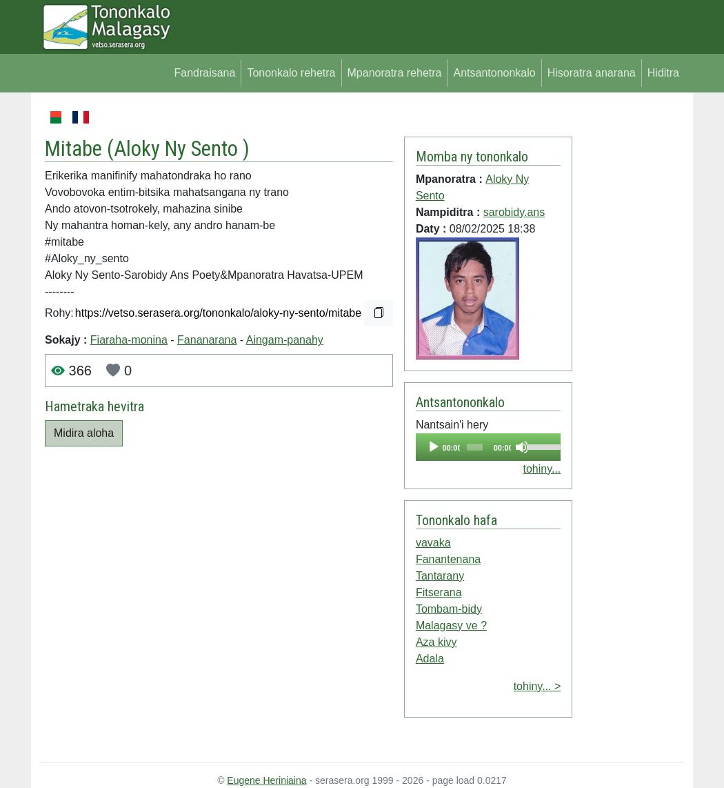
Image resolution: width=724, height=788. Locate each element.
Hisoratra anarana (591, 73)
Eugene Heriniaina (266, 780)
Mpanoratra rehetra (395, 73)
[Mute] (522, 447)
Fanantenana (448, 559)
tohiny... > (537, 686)
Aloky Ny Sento (178, 149)
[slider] (475, 447)
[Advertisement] (628, 316)
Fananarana (207, 340)
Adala (430, 658)
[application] (488, 447)
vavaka (433, 543)
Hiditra (663, 73)
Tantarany (440, 576)
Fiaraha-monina (129, 340)
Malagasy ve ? (451, 625)
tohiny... (542, 469)
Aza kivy (436, 642)
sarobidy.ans (514, 212)
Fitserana (439, 592)
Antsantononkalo (494, 73)
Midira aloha (84, 433)
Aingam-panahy (284, 340)
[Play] (434, 447)
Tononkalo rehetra (291, 73)
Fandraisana (204, 73)
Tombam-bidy (449, 609)
